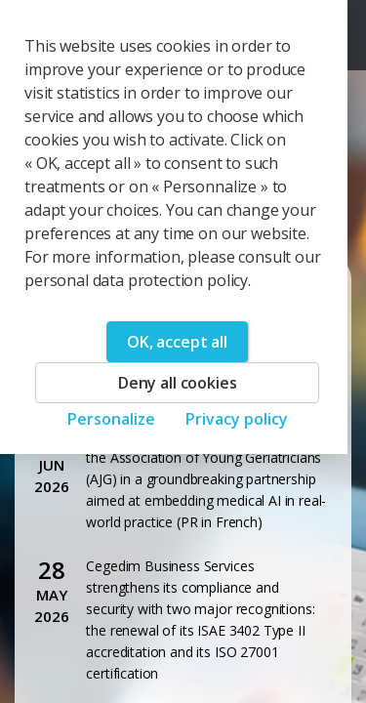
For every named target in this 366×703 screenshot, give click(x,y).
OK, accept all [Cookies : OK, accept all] (177, 341)
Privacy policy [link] (236, 419)
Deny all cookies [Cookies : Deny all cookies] (177, 382)
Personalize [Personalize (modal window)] (111, 419)
